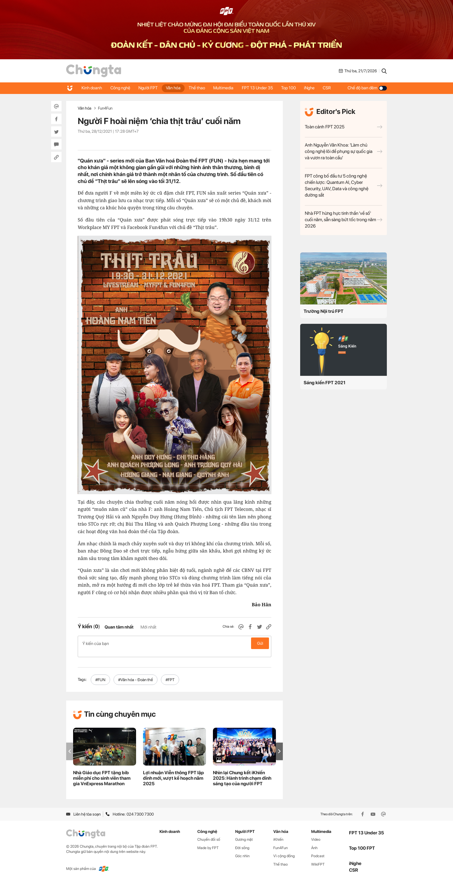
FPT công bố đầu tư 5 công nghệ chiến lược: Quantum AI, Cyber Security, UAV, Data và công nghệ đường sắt (343, 185)
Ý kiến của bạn (174, 643)
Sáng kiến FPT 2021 (325, 382)
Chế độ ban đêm (367, 87)
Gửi (260, 643)
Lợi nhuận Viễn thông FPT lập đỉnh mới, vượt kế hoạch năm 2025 (173, 772)
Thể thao (199, 87)
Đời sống (242, 841)
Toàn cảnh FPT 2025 (343, 127)
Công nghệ (121, 87)
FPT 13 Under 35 (260, 87)
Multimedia (226, 87)
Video (315, 833)
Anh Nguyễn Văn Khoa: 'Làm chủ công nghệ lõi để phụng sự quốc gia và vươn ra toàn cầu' (343, 151)
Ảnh (314, 841)
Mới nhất (148, 627)
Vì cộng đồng (284, 850)
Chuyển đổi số (208, 833)
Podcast (317, 850)
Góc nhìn (242, 850)
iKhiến (278, 833)
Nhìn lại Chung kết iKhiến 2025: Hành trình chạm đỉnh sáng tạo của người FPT (242, 772)
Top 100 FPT (362, 842)
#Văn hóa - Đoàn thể (135, 673)
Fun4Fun (105, 108)
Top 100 (292, 87)
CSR (332, 87)
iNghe (313, 87)
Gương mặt (244, 833)
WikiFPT (318, 858)
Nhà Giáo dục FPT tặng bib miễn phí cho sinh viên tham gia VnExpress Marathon (102, 772)
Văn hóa (175, 87)
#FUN (100, 673)
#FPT (170, 673)
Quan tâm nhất (119, 627)
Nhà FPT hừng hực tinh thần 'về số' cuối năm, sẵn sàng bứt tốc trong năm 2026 (343, 219)
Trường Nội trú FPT (324, 311)
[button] (279, 745)
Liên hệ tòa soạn (83, 808)
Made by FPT (208, 841)
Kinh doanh (92, 87)
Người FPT (149, 87)
